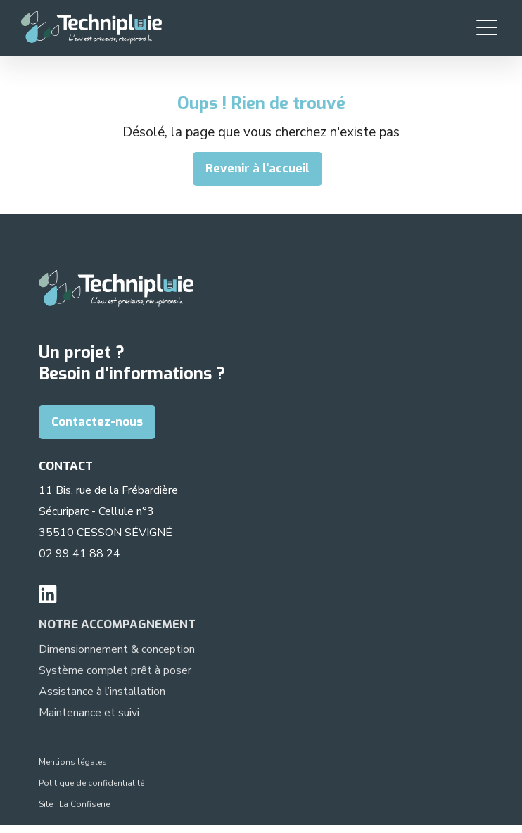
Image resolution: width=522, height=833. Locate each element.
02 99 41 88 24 (79, 553)
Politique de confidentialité (91, 785)
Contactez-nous (97, 422)
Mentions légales (73, 764)
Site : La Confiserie (74, 806)
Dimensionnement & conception (117, 651)
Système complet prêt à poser (115, 672)
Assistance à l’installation (102, 693)
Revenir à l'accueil (257, 168)
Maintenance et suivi (89, 715)
